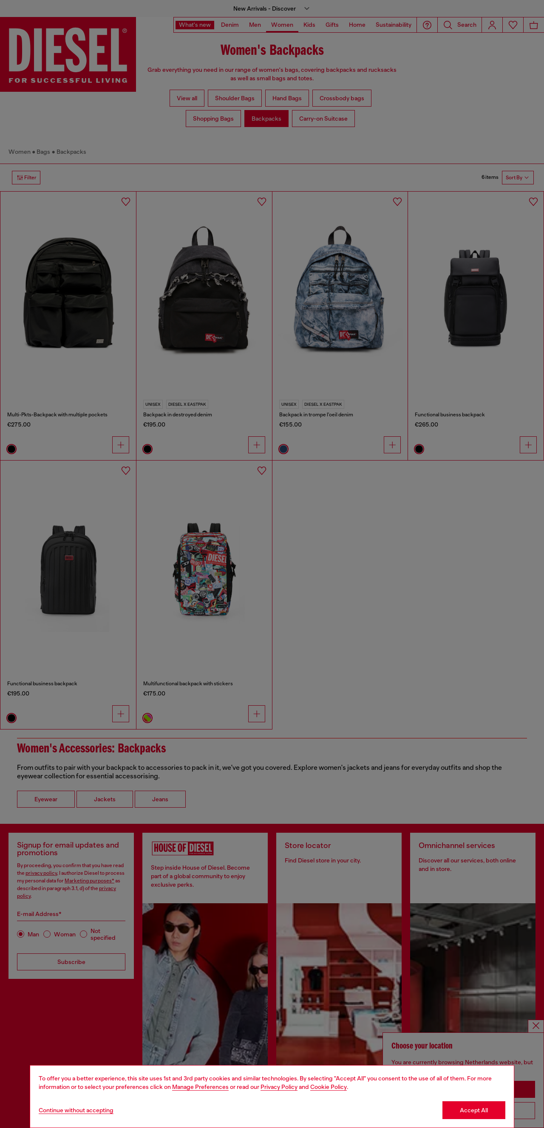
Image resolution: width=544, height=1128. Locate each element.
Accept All (474, 1110)
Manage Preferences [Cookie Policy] (200, 1086)
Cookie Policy (328, 1086)
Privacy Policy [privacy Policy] (279, 1086)
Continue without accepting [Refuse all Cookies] (76, 1110)
